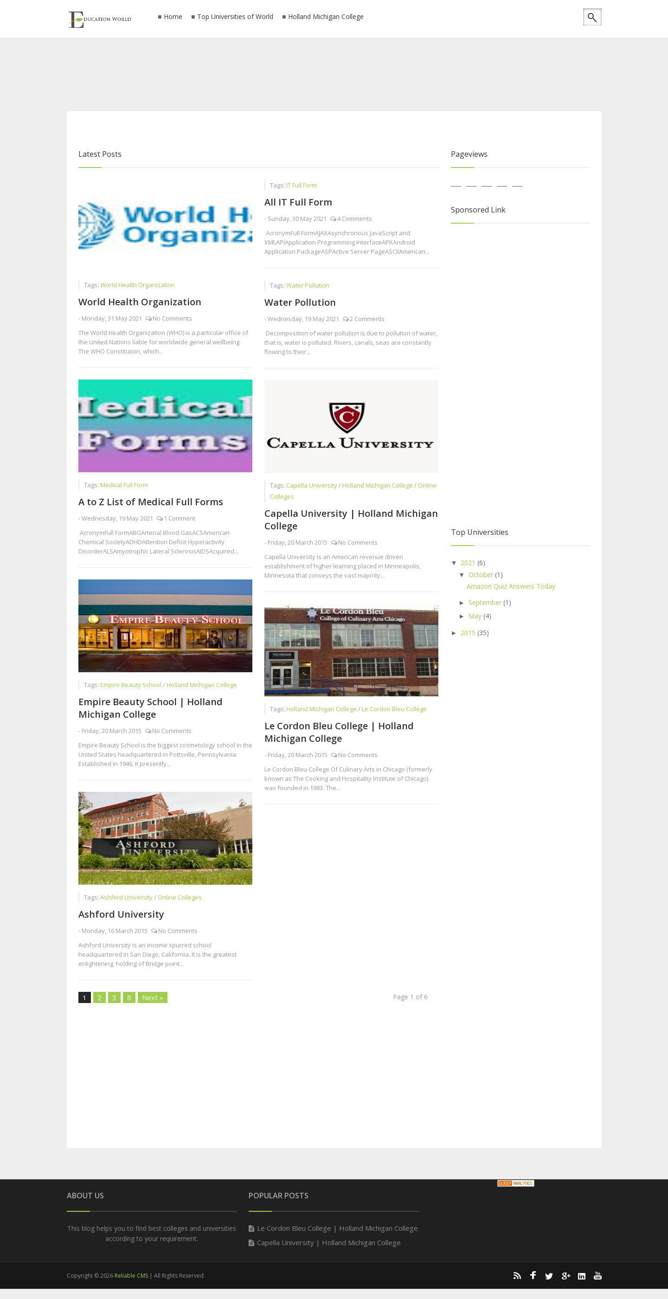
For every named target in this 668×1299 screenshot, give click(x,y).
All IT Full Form (298, 202)
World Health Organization (139, 302)
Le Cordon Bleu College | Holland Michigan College (339, 732)
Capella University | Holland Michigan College (329, 1242)
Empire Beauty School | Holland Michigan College (150, 707)
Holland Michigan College (326, 17)
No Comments (172, 318)
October (482, 574)
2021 (469, 562)
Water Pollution (300, 302)
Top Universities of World (235, 17)
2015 (469, 632)
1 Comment (179, 518)
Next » (152, 997)
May (476, 615)
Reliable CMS (131, 1276)
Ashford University (121, 914)
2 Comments (367, 319)
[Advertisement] (334, 72)
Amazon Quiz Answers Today (511, 586)
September (486, 602)
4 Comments (354, 218)
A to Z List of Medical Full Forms (150, 501)
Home (173, 17)
